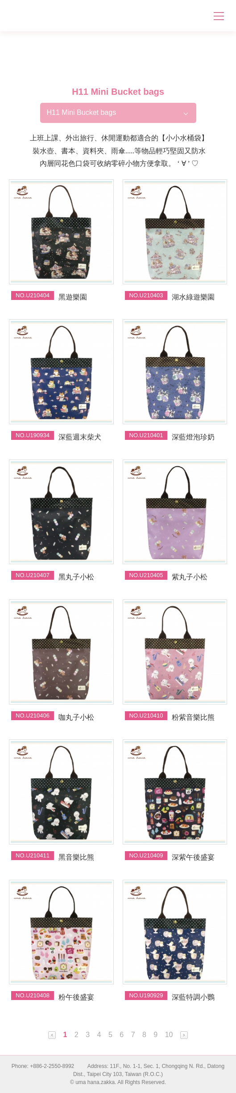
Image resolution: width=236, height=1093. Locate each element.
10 (169, 1034)
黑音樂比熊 (76, 857)
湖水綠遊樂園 (193, 297)
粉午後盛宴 (76, 997)
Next (184, 1035)
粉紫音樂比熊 (193, 717)
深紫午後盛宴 (193, 857)
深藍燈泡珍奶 (193, 437)
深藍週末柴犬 (79, 437)
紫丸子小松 (189, 577)
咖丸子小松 (76, 717)
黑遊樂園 (72, 297)
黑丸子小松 (76, 577)
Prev (52, 1035)
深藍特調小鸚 (193, 997)
